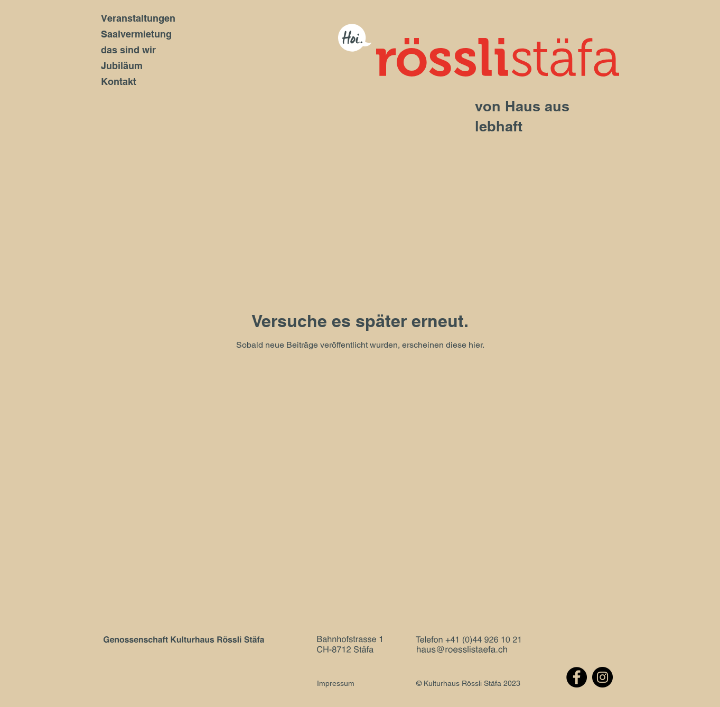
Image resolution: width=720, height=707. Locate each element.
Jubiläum (122, 65)
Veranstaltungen (138, 18)
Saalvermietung (136, 34)
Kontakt (118, 81)
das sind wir (128, 49)
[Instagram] (602, 677)
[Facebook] (576, 677)
